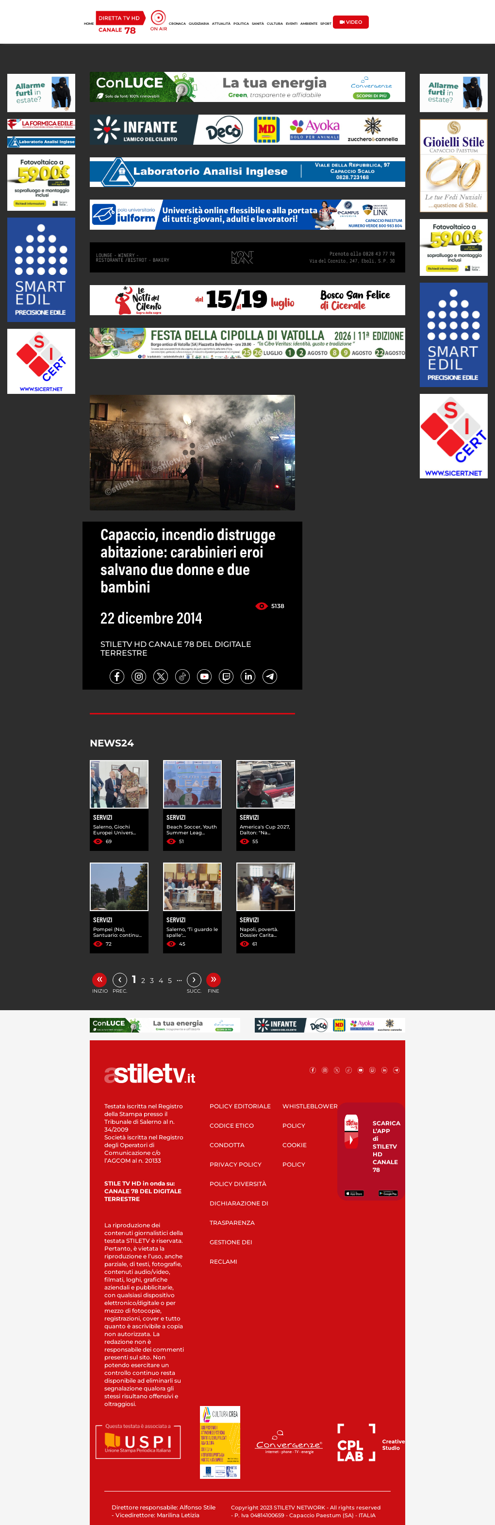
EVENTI (291, 24)
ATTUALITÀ (221, 24)
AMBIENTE (308, 24)
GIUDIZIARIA (199, 24)
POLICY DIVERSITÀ (238, 1183)
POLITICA (241, 24)
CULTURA (275, 24)
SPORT (325, 24)
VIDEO (351, 22)
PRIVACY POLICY (236, 1164)
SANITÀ (258, 24)
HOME (89, 24)
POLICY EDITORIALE (240, 1106)
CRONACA (177, 24)
